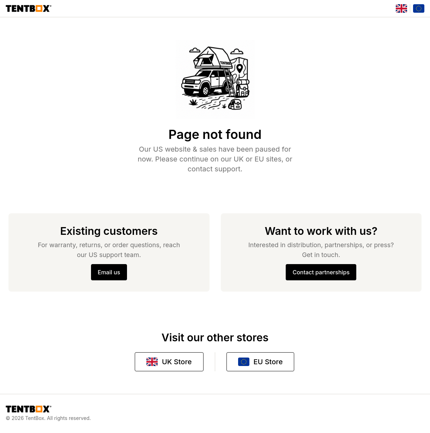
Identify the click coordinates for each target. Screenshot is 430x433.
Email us (109, 272)
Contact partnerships (321, 272)
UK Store (169, 362)
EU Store (260, 362)
